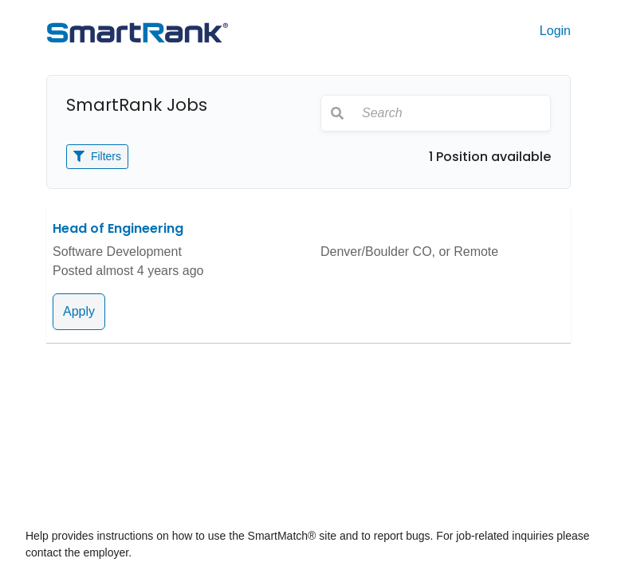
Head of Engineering (118, 228)
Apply (79, 311)
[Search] (451, 113)
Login (555, 30)
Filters (97, 156)
